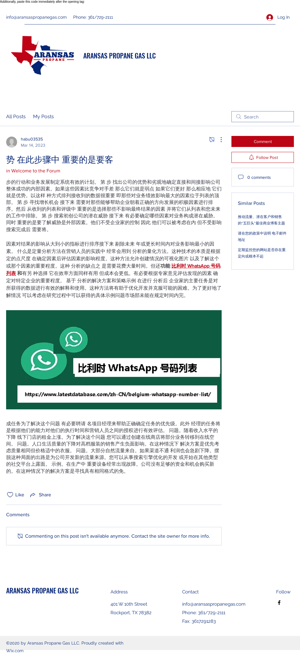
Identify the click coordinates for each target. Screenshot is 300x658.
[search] (262, 116)
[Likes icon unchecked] (10, 494)
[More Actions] (218, 139)
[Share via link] (40, 494)
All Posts (16, 116)
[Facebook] (279, 603)
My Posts (43, 116)
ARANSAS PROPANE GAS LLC (119, 55)
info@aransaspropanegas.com (36, 17)
